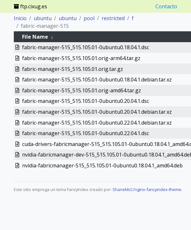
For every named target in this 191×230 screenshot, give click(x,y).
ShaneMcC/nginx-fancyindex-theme (146, 189)
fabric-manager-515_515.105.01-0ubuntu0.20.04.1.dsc (85, 100)
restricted (113, 18)
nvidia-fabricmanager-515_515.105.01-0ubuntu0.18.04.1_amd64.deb (102, 165)
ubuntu (43, 18)
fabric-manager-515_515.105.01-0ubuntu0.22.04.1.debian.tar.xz (97, 122)
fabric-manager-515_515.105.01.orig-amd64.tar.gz (81, 90)
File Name (35, 36)
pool (89, 18)
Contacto (166, 6)
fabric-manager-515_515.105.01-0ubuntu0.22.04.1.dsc (85, 133)
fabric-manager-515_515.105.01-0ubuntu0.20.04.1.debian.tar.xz (97, 111)
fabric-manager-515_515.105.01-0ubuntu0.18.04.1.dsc (85, 47)
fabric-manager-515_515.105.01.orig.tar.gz (72, 69)
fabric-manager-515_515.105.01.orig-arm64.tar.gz (81, 58)
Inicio (20, 18)
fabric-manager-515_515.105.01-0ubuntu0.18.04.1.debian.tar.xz (97, 79)
